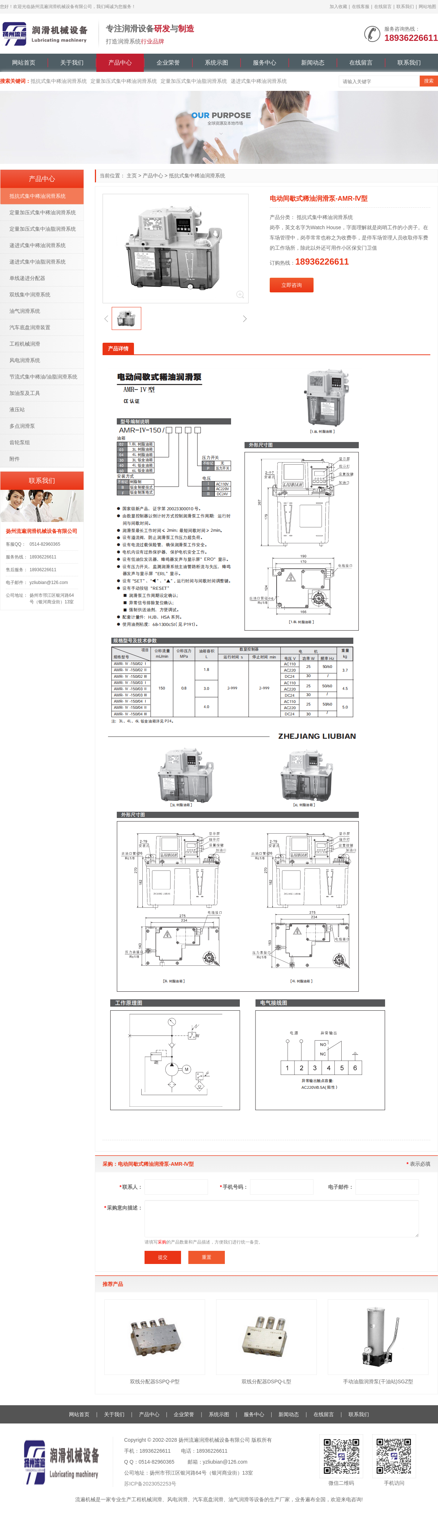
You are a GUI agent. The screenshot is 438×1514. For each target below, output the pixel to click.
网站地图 (427, 6)
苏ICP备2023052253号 (150, 1484)
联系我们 (405, 6)
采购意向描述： (123, 1208)
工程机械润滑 (24, 344)
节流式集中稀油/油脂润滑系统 (43, 377)
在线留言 (383, 6)
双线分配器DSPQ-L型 (266, 1381)
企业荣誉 (168, 62)
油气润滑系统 (24, 311)
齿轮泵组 (19, 442)
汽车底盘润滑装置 (29, 327)
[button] (106, 318)
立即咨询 (291, 285)
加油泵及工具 (24, 393)
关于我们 (72, 62)
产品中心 (120, 62)
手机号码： (234, 1187)
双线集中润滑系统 (29, 294)
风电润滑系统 (24, 360)
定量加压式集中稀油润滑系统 (124, 81)
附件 (14, 459)
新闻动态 (312, 62)
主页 (132, 175)
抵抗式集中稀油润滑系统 (59, 81)
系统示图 (216, 62)
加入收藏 (338, 6)
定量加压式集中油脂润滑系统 (194, 81)
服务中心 (264, 62)
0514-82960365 (45, 544)
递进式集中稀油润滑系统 (259, 81)
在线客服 (360, 6)
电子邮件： (341, 1187)
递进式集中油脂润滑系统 (37, 262)
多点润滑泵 (22, 426)
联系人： (131, 1187)
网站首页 (23, 62)
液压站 (17, 409)
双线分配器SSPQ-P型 (155, 1381)
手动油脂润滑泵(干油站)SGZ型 (378, 1381)
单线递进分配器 (27, 278)
